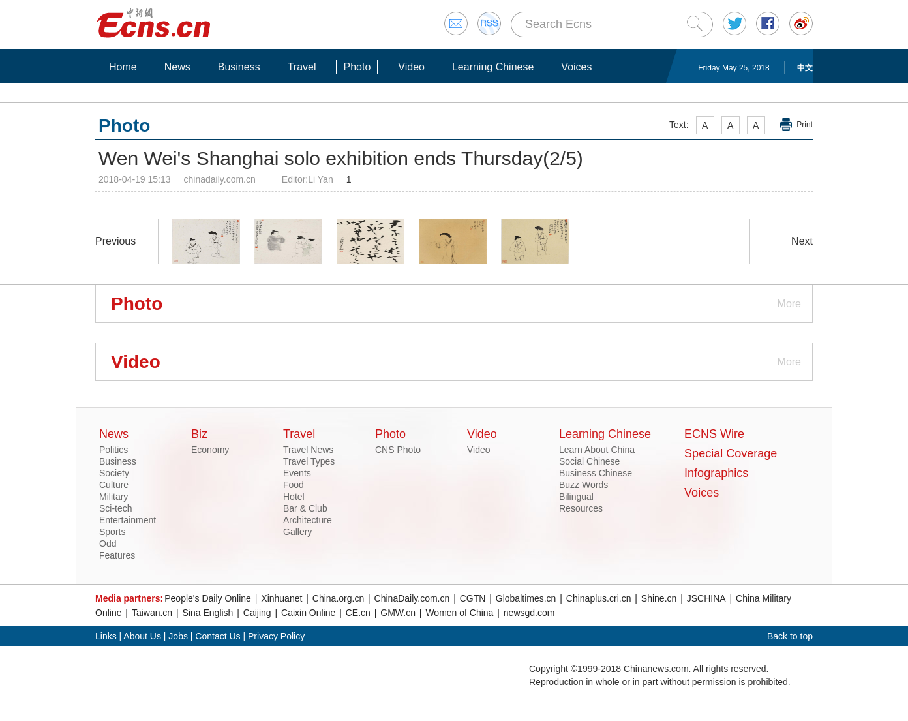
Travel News (308, 449)
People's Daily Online (207, 598)
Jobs (178, 636)
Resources (581, 508)
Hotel (294, 496)
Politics (113, 449)
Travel (302, 66)
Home (123, 66)
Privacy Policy (276, 636)
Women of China (459, 612)
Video (411, 66)
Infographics (716, 473)
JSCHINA (706, 598)
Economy (210, 449)
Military (113, 496)
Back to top (790, 636)
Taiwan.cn (152, 612)
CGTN (473, 598)
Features (117, 555)
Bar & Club (305, 508)
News (177, 66)
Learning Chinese (493, 66)
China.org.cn (338, 598)
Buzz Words (583, 485)
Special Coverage (730, 453)
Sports (112, 532)
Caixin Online (308, 612)
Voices (576, 66)
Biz (199, 433)
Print (804, 124)
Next (802, 241)
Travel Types (309, 461)
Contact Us (217, 636)
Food (293, 485)
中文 (805, 67)
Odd (107, 543)
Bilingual (576, 496)
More (789, 303)
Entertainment (127, 520)
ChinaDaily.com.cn (412, 598)
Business (239, 66)
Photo (357, 66)
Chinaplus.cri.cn (598, 598)
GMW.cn (398, 612)
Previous (115, 241)
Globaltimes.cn (526, 598)
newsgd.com (529, 612)
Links (106, 636)
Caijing (257, 612)
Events (297, 473)
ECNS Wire (714, 433)
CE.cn (358, 612)
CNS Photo (398, 449)
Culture (114, 485)
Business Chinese (595, 473)
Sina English (208, 612)
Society (114, 473)
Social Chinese (589, 461)
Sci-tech (115, 508)
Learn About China (597, 449)
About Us (142, 636)
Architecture (307, 520)
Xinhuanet (281, 598)
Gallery (297, 532)
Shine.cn (658, 598)
